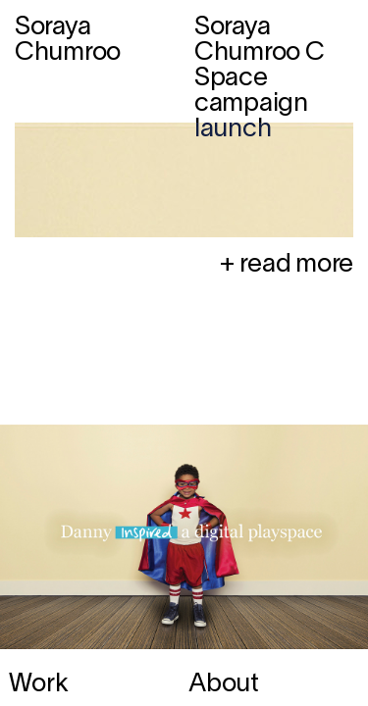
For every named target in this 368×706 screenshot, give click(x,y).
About (223, 684)
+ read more (286, 265)
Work (38, 684)
